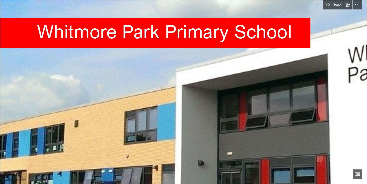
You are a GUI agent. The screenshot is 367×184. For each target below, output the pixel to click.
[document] (183, 92)
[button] (333, 4)
